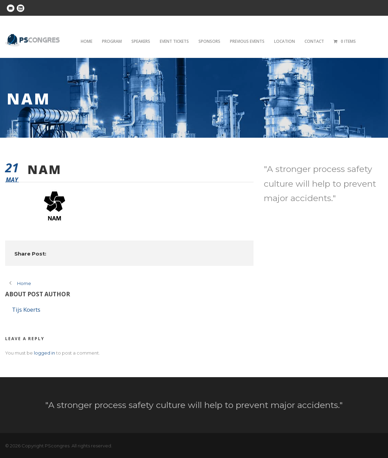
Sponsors (209, 41)
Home (86, 41)
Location (284, 41)
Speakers (140, 41)
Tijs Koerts (26, 309)
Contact (314, 41)
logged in (44, 353)
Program (112, 41)
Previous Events (247, 41)
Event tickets (174, 41)
